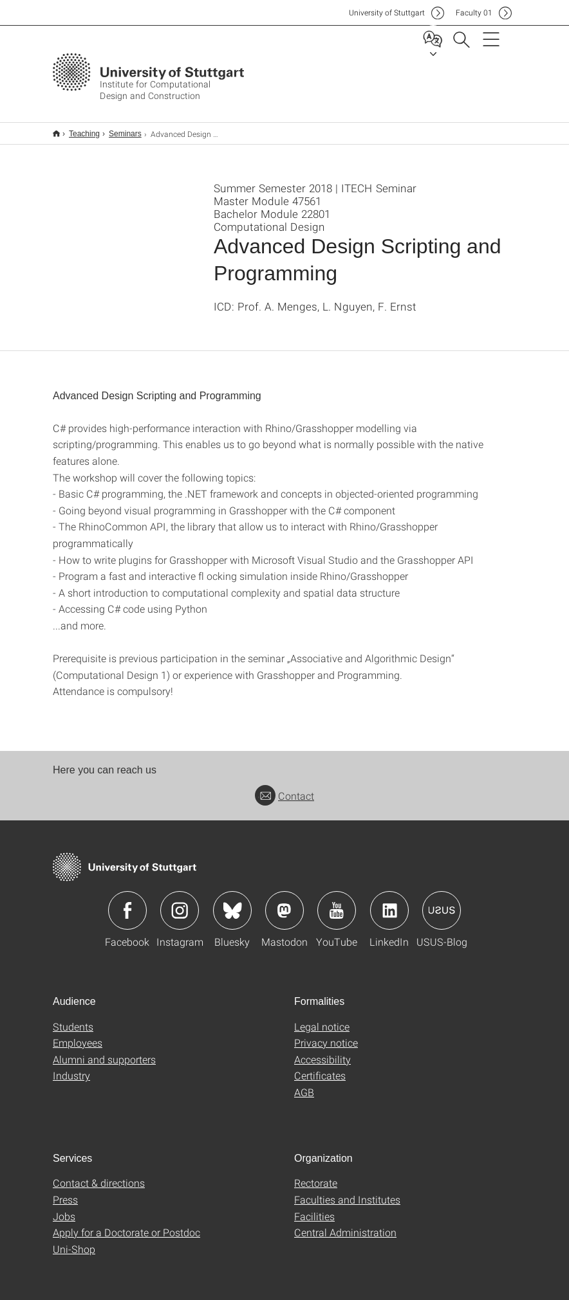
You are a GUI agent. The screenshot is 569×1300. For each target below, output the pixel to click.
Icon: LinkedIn (389, 902)
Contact (284, 787)
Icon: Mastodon (284, 902)
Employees (77, 1034)
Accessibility (322, 1051)
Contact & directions (99, 1174)
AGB (304, 1083)
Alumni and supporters (104, 1051)
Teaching (77, 129)
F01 (474, 12)
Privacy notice (326, 1034)
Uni (387, 12)
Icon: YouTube (336, 902)
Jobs (64, 1207)
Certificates (320, 1067)
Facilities (314, 1207)
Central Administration (345, 1224)
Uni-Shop (74, 1240)
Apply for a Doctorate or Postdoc (126, 1224)
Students (73, 1018)
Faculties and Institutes (347, 1191)
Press (65, 1191)
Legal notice (322, 1018)
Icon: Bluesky (232, 902)
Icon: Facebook (127, 902)
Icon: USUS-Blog (441, 902)
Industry (71, 1067)
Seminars (118, 129)
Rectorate (315, 1174)
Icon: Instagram (179, 902)
